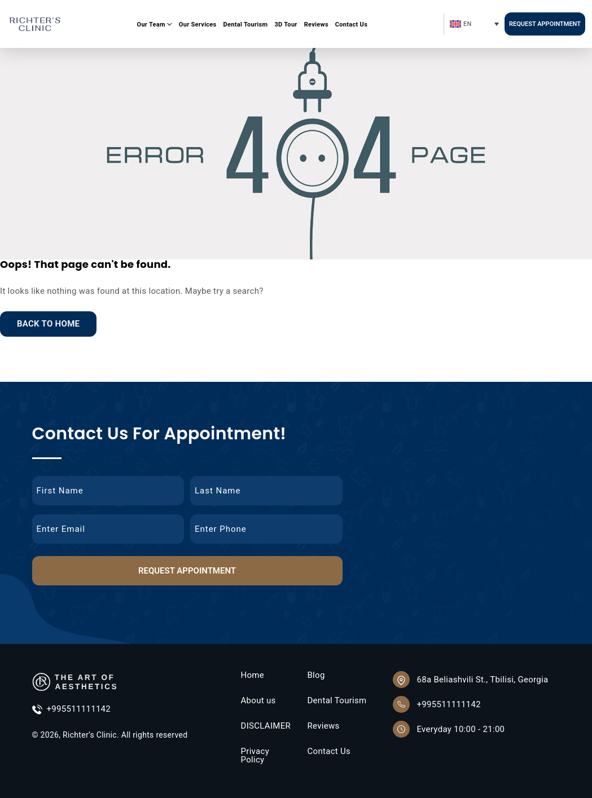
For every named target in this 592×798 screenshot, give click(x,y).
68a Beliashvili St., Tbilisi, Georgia (482, 679)
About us (257, 700)
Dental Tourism (245, 24)
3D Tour (285, 24)
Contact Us (351, 24)
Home (252, 675)
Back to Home (48, 324)
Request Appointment (545, 24)
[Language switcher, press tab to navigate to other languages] (473, 24)
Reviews (316, 24)
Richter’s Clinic (90, 734)
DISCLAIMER (265, 726)
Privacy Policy (254, 755)
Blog (315, 675)
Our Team (151, 24)
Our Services (198, 24)
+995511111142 (71, 709)
